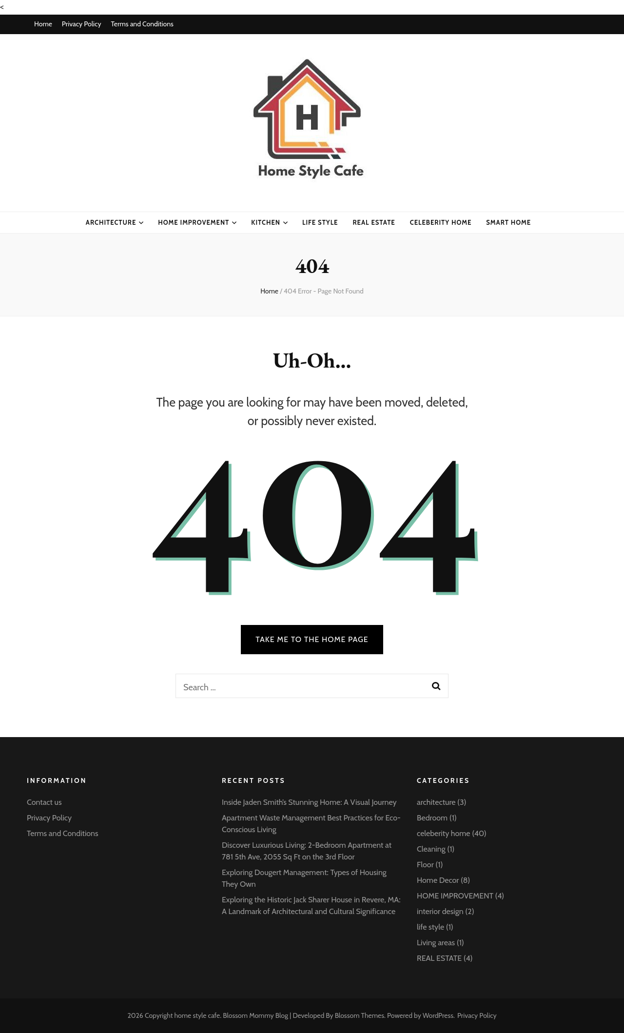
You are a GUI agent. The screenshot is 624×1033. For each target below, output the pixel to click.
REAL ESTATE (439, 958)
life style (320, 222)
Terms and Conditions (142, 23)
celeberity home (441, 222)
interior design (440, 911)
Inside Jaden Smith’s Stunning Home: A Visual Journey (309, 802)
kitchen (265, 222)
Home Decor (438, 880)
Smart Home (508, 222)
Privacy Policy (81, 23)
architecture (111, 222)
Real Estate (373, 222)
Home (43, 23)
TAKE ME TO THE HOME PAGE (312, 639)
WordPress (438, 1015)
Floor (425, 864)
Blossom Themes (359, 1015)
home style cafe (197, 1015)
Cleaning (431, 849)
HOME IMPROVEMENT (193, 222)
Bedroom (432, 817)
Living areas (436, 942)
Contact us (44, 802)
